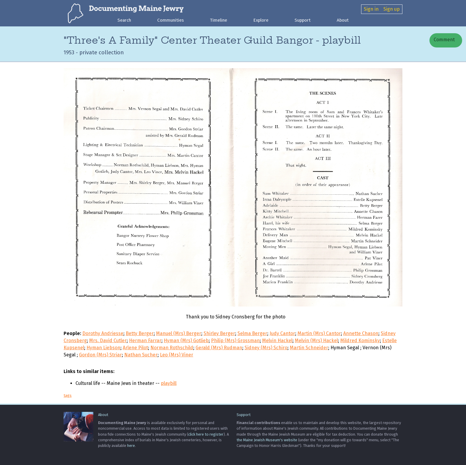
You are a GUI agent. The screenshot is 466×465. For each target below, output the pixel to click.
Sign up (391, 9)
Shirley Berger (219, 333)
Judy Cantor (282, 333)
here (131, 445)
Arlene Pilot (135, 347)
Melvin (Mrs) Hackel (316, 340)
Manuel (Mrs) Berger (178, 333)
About (343, 20)
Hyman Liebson (103, 347)
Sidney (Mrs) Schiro (266, 347)
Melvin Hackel (277, 340)
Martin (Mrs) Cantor (319, 333)
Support (303, 20)
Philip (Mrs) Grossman (235, 340)
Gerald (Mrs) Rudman (219, 347)
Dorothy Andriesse (102, 333)
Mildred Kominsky (360, 340)
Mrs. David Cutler (108, 340)
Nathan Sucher (141, 355)
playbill (169, 383)
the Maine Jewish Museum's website (267, 440)
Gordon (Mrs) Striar (100, 355)
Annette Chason (360, 333)
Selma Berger (252, 333)
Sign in (371, 9)
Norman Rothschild (171, 347)
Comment (443, 39)
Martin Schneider (309, 347)
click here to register (205, 434)
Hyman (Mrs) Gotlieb (186, 340)
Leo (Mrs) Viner (176, 355)
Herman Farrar (145, 340)
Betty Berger (140, 333)
